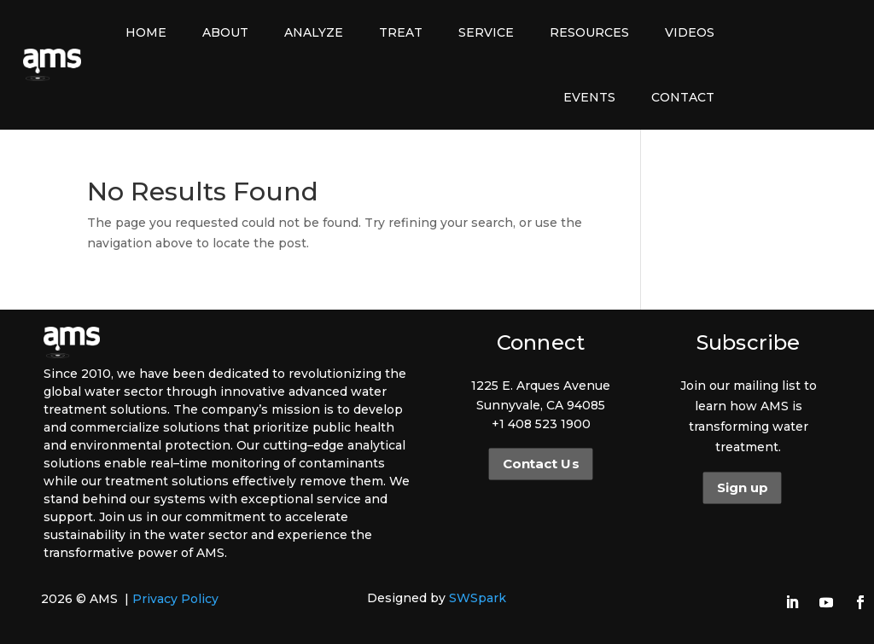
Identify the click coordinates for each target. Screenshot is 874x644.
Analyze (313, 32)
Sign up (741, 488)
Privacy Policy (175, 598)
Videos (689, 32)
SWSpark (477, 598)
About (225, 32)
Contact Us (541, 464)
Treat (400, 32)
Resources (589, 32)
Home (145, 32)
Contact (682, 97)
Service (486, 32)
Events (589, 97)
